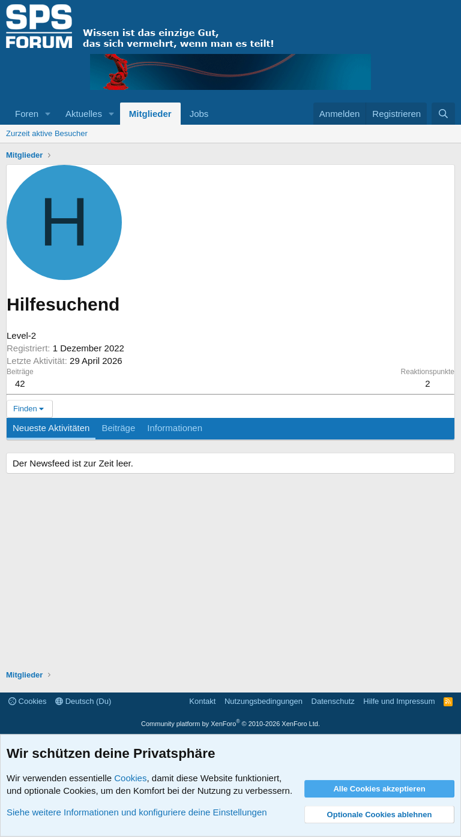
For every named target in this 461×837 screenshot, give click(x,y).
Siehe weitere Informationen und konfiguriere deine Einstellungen (137, 812)
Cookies (27, 701)
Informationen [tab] (174, 428)
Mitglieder (150, 114)
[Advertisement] (230, 573)
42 (20, 383)
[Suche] (443, 114)
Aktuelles (83, 114)
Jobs (199, 114)
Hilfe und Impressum (399, 701)
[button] (48, 114)
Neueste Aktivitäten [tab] (51, 428)
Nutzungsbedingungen (263, 701)
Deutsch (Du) (83, 701)
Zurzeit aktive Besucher (47, 133)
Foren (26, 114)
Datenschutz (333, 701)
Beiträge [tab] (118, 428)
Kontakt (202, 701)
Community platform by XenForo (230, 723)
